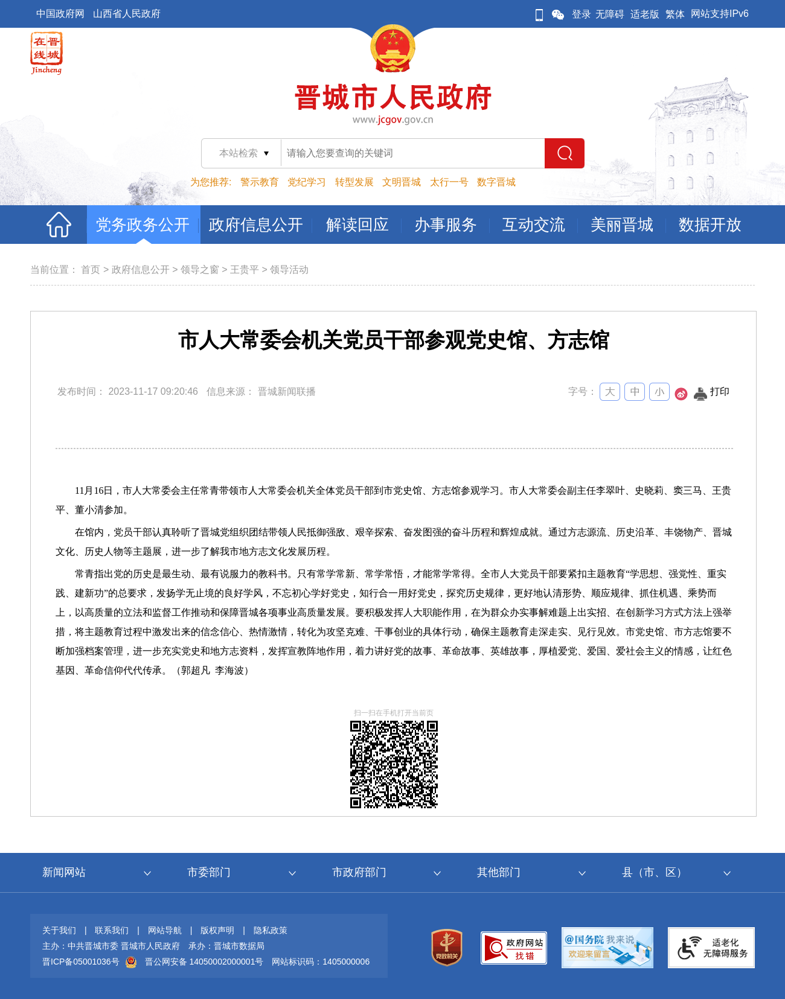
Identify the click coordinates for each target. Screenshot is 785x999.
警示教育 (259, 182)
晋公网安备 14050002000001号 (204, 961)
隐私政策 (270, 930)
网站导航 (165, 930)
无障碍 (609, 14)
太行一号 (449, 182)
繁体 (675, 14)
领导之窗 (200, 269)
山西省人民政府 (127, 13)
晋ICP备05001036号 (81, 961)
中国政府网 (60, 13)
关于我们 (59, 930)
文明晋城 (401, 182)
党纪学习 (306, 182)
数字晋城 (496, 182)
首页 (90, 269)
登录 (581, 14)
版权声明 (217, 930)
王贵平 (244, 269)
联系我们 (112, 930)
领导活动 (289, 269)
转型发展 (354, 182)
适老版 (644, 14)
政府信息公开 (141, 269)
